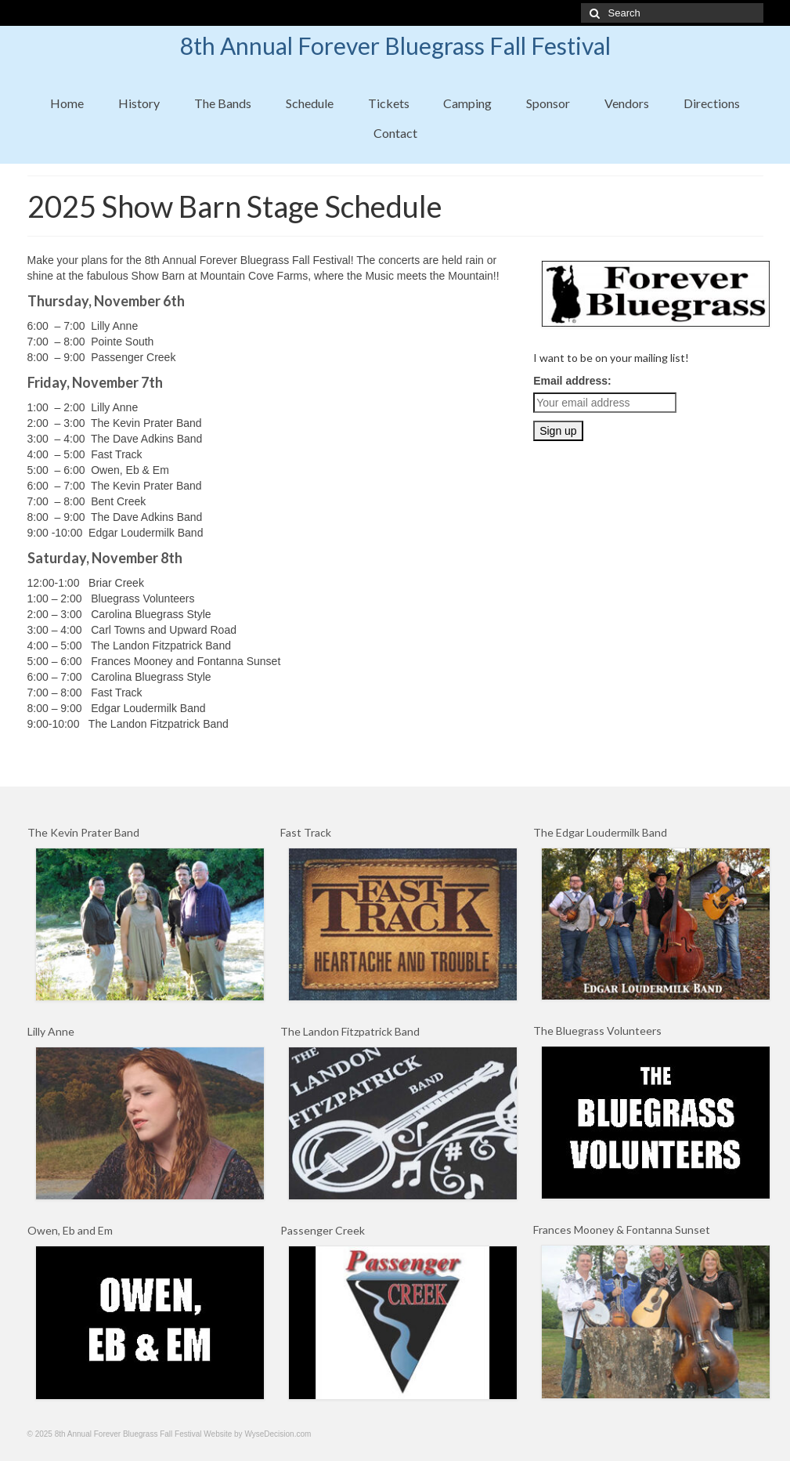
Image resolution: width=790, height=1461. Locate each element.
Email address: (572, 380)
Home (67, 103)
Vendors (626, 103)
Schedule (310, 103)
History (139, 103)
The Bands (222, 103)
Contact (395, 132)
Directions (712, 103)
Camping (467, 103)
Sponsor (548, 103)
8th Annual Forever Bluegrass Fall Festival (395, 45)
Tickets (388, 103)
